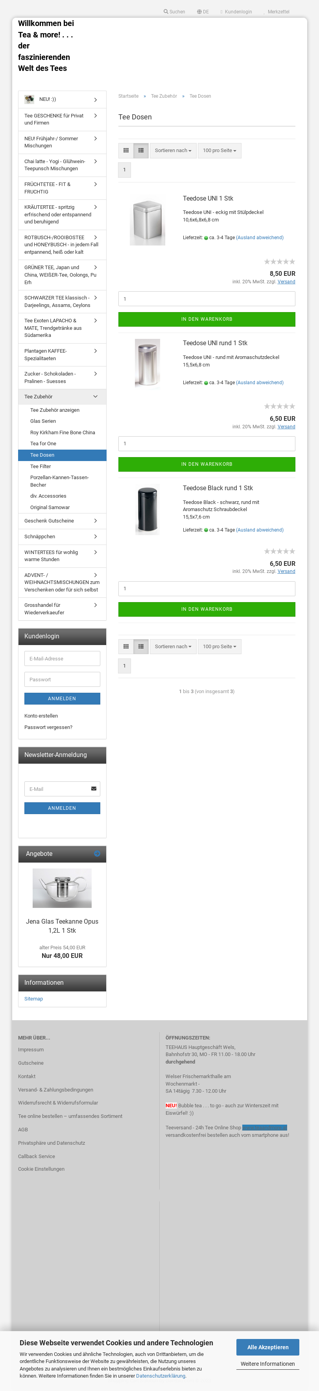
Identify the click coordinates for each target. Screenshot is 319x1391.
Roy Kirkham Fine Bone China (62, 432)
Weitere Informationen (268, 1364)
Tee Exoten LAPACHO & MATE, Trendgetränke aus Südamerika (53, 328)
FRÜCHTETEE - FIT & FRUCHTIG (47, 188)
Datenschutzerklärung (160, 1376)
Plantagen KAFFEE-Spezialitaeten (45, 354)
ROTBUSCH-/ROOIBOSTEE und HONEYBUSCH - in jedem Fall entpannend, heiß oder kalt (61, 244)
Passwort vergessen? (48, 727)
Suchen (174, 12)
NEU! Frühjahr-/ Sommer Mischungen (51, 142)
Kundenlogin (236, 12)
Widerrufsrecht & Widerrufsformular (58, 1103)
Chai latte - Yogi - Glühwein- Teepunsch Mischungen (54, 165)
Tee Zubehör (38, 397)
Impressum (31, 1050)
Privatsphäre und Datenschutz (51, 1143)
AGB (23, 1130)
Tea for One (43, 443)
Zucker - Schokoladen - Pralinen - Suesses (50, 377)
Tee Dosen (42, 455)
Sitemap (33, 999)
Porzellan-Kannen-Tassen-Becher (59, 481)
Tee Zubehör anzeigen (54, 410)
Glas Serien (43, 421)
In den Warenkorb (206, 319)
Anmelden (62, 698)
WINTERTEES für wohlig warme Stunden (51, 556)
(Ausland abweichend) (260, 237)
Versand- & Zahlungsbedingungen (55, 1090)
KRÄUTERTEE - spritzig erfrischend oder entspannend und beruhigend (57, 214)
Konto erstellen (41, 716)
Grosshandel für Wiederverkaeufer (44, 609)
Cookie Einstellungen (41, 1169)
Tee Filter (40, 466)
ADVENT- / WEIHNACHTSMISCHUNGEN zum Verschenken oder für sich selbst (62, 582)
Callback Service (36, 1156)
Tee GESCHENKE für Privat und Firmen (53, 119)
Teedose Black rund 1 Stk (218, 488)
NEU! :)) (40, 99)
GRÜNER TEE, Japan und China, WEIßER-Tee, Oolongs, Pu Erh (60, 274)
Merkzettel (276, 12)
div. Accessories (48, 496)
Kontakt (26, 1076)
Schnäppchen (39, 536)
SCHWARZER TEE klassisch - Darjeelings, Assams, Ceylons (57, 301)
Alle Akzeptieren (268, 1347)
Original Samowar (50, 507)
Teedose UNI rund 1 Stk (215, 343)
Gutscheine (31, 1063)
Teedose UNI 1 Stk (208, 198)
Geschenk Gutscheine (49, 521)
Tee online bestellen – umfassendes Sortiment (70, 1116)
